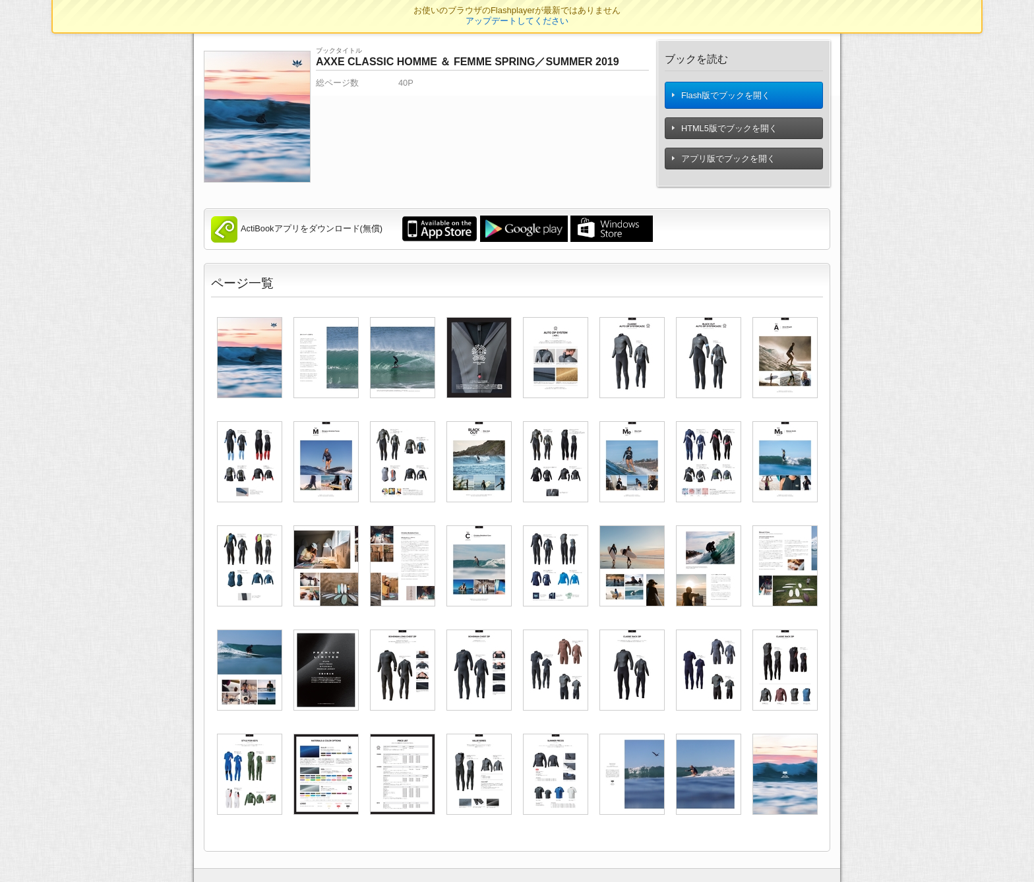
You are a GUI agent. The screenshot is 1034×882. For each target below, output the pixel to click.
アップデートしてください (517, 21)
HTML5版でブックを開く (725, 131)
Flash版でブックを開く (721, 97)
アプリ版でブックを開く (724, 161)
